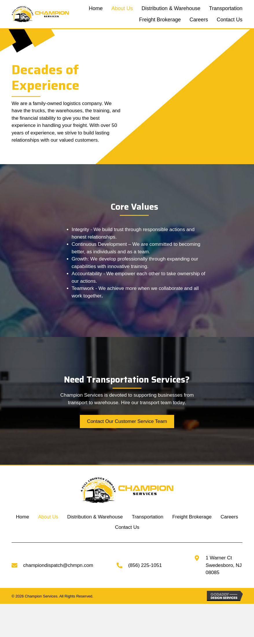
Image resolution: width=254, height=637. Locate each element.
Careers (229, 517)
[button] (127, 421)
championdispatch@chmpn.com (58, 565)
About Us (48, 517)
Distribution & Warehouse (95, 517)
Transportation (147, 517)
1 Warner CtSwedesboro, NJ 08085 (224, 565)
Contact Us (127, 527)
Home (22, 517)
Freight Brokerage (191, 517)
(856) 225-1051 (145, 565)
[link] (95, 8)
